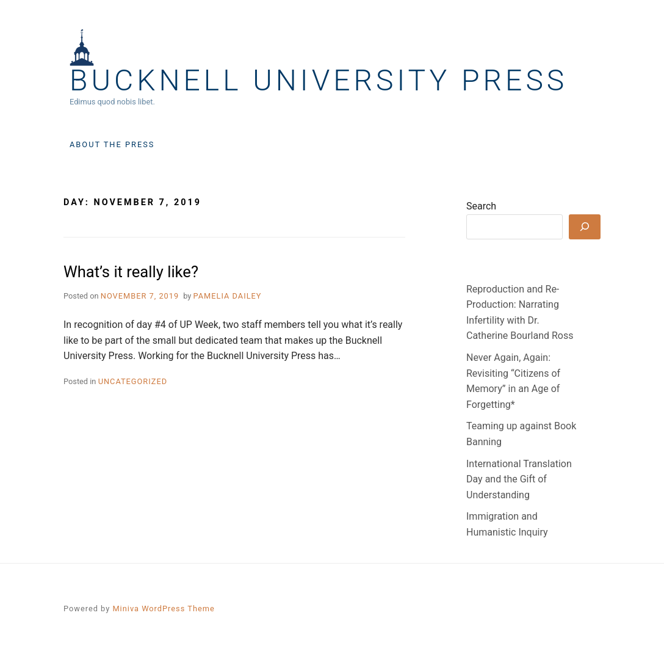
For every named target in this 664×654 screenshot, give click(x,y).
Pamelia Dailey (227, 295)
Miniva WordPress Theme (163, 608)
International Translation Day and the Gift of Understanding (519, 479)
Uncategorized (132, 381)
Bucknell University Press (319, 80)
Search (481, 206)
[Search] (585, 226)
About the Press (112, 144)
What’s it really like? (130, 272)
